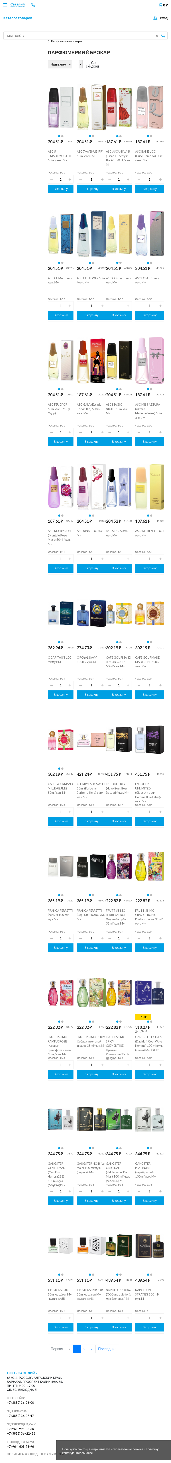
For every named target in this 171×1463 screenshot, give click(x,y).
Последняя (107, 1349)
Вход (164, 18)
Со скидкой (92, 64)
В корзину (61, 189)
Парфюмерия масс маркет (65, 41)
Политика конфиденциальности (35, 1454)
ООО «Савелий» (22, 1373)
